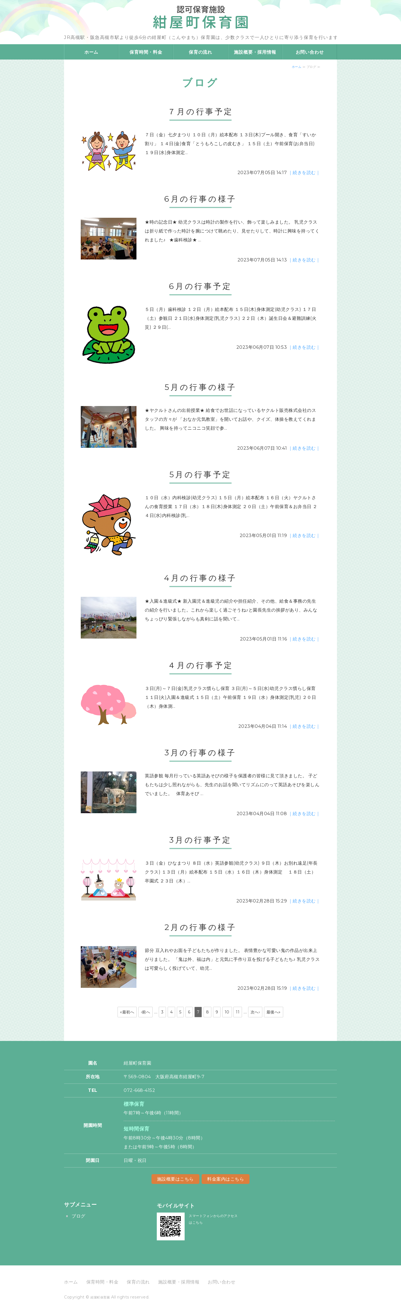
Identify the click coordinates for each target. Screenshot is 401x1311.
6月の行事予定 (200, 286)
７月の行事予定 (200, 111)
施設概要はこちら (175, 1179)
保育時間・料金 (145, 52)
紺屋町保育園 (100, 1297)
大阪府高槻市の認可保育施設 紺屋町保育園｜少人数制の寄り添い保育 (200, 15)
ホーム (91, 52)
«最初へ (127, 1012)
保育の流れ (200, 52)
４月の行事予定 (200, 665)
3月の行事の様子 (200, 752)
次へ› (255, 1012)
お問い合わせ (310, 52)
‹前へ (145, 1012)
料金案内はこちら (225, 1179)
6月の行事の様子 (200, 199)
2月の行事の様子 (201, 927)
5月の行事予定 (200, 474)
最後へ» (273, 1012)
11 (237, 1012)
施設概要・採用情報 (255, 52)
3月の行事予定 (200, 840)
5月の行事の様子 (201, 387)
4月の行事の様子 (200, 578)
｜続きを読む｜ (304, 172)
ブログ (78, 1216)
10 (227, 1012)
